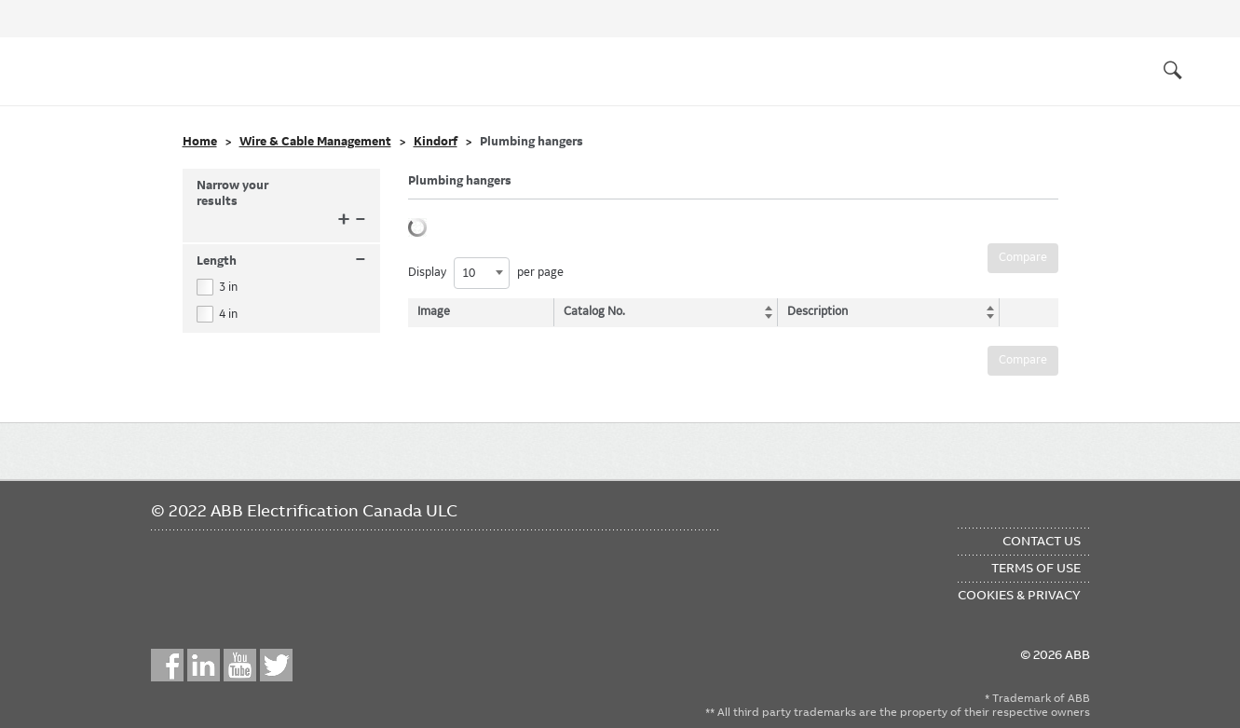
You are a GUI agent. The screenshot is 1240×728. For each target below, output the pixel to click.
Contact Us (1041, 540)
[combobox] (482, 273)
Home (200, 141)
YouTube (240, 665)
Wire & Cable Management (315, 141)
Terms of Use (1036, 567)
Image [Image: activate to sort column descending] (433, 311)
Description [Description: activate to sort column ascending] (814, 311)
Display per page (486, 273)
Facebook (167, 665)
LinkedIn (203, 665)
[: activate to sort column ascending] (1023, 312)
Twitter (276, 665)
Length (282, 261)
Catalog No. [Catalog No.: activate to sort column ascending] (596, 311)
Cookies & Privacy (1019, 594)
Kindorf (435, 141)
